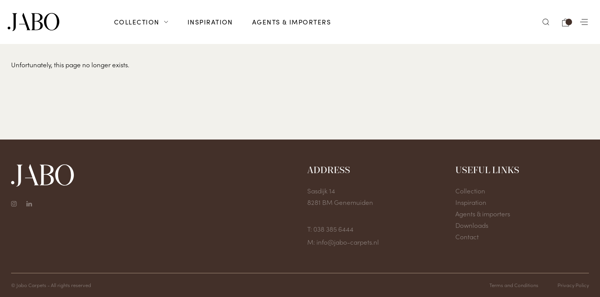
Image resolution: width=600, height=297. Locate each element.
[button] (546, 22)
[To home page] (33, 22)
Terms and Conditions (513, 285)
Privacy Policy (573, 285)
